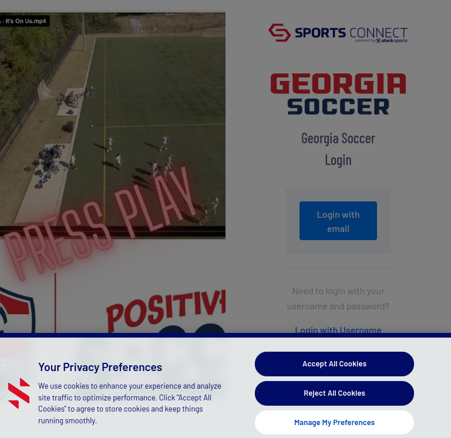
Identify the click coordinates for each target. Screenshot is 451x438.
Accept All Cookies (334, 368)
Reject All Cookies (334, 397)
